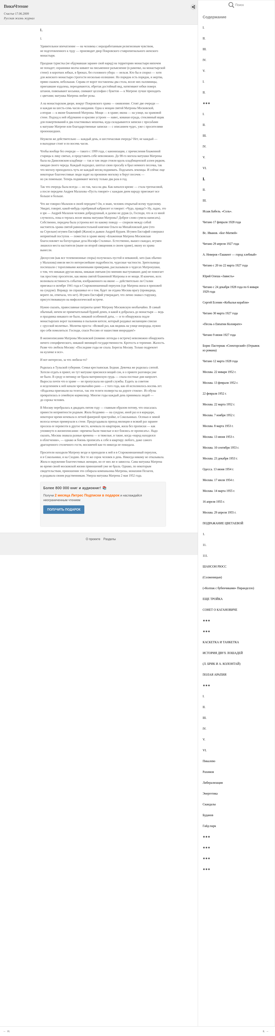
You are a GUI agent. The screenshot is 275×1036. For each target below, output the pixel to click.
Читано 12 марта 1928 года (220, 361)
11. (204, 544)
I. (203, 27)
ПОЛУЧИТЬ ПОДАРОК (63, 509)
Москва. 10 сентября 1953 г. (221, 447)
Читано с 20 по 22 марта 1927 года (225, 265)
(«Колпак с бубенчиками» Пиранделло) (228, 588)
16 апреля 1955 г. (214, 501)
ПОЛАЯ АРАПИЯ (214, 674)
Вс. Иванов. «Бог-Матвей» (220, 233)
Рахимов (208, 771)
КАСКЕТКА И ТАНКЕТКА (221, 642)
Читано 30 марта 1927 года (220, 313)
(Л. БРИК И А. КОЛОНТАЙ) (221, 663)
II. (204, 38)
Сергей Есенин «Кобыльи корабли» (226, 302)
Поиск (235, 5)
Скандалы (209, 804)
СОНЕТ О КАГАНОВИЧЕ (220, 609)
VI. (205, 168)
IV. (204, 60)
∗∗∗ (206, 103)
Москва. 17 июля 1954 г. (218, 480)
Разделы (109, 539)
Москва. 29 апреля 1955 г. (219, 512)
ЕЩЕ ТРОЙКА (213, 599)
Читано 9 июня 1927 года (219, 334)
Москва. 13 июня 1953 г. (218, 436)
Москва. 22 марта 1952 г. (219, 404)
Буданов (208, 815)
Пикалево (209, 761)
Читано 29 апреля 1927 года (221, 243)
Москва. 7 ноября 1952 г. (219, 415)
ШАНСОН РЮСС (215, 566)
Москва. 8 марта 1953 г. (218, 426)
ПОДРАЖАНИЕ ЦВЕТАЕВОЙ (223, 523)
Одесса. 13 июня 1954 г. (218, 469)
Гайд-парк (209, 826)
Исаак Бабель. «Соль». (217, 211)
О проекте (93, 539)
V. (204, 70)
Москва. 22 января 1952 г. (219, 372)
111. (205, 555)
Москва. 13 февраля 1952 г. (220, 382)
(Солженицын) (212, 577)
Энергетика (210, 793)
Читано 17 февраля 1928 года (222, 222)
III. (204, 49)
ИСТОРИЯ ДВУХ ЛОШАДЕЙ (223, 653)
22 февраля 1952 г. (215, 393)
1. (204, 534)
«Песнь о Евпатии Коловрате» (222, 324)
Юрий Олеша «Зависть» (218, 276)
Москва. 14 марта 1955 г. (219, 490)
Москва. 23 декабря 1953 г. (220, 458)
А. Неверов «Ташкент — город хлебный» (230, 254)
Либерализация (213, 782)
